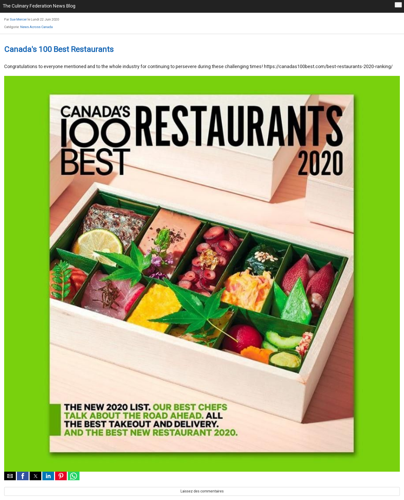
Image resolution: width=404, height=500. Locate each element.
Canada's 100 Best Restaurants (59, 49)
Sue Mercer (18, 19)
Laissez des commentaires (202, 491)
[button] (10, 476)
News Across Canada (36, 26)
